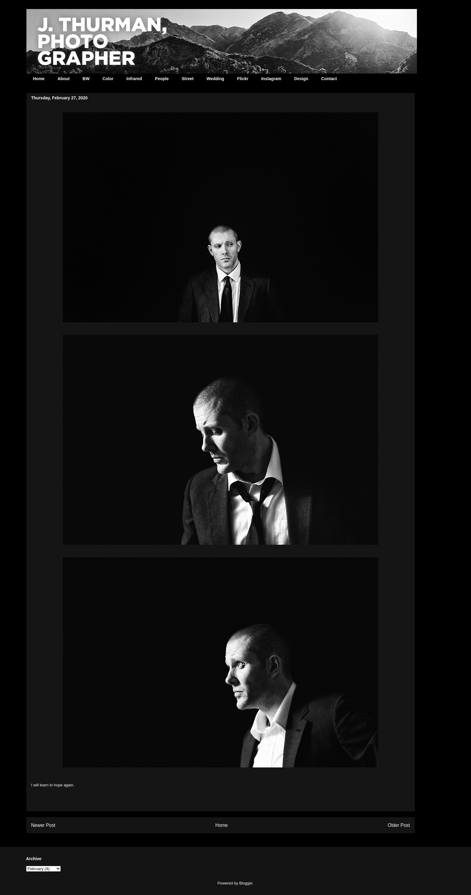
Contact (329, 78)
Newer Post (43, 825)
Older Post (399, 825)
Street (188, 78)
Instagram (271, 78)
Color (108, 78)
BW (86, 78)
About (63, 78)
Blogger (245, 883)
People (162, 78)
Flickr (242, 78)
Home (39, 78)
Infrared (134, 78)
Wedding (215, 78)
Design (301, 78)
